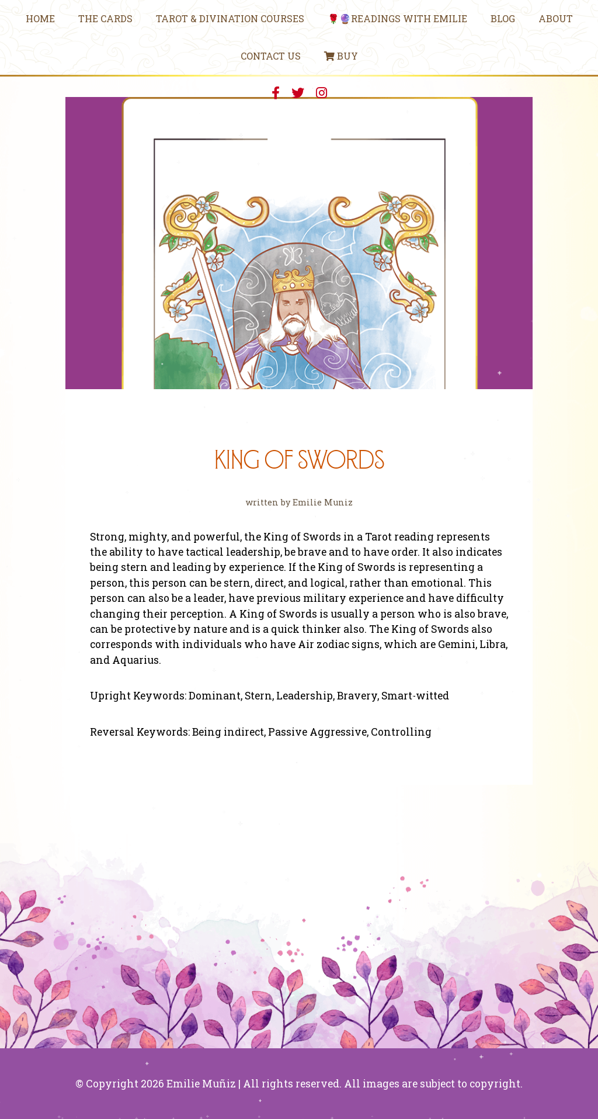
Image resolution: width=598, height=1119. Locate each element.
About (555, 18)
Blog (503, 18)
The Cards (105, 18)
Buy (341, 56)
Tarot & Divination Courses (230, 18)
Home (40, 18)
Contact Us (271, 56)
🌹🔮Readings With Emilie (397, 18)
